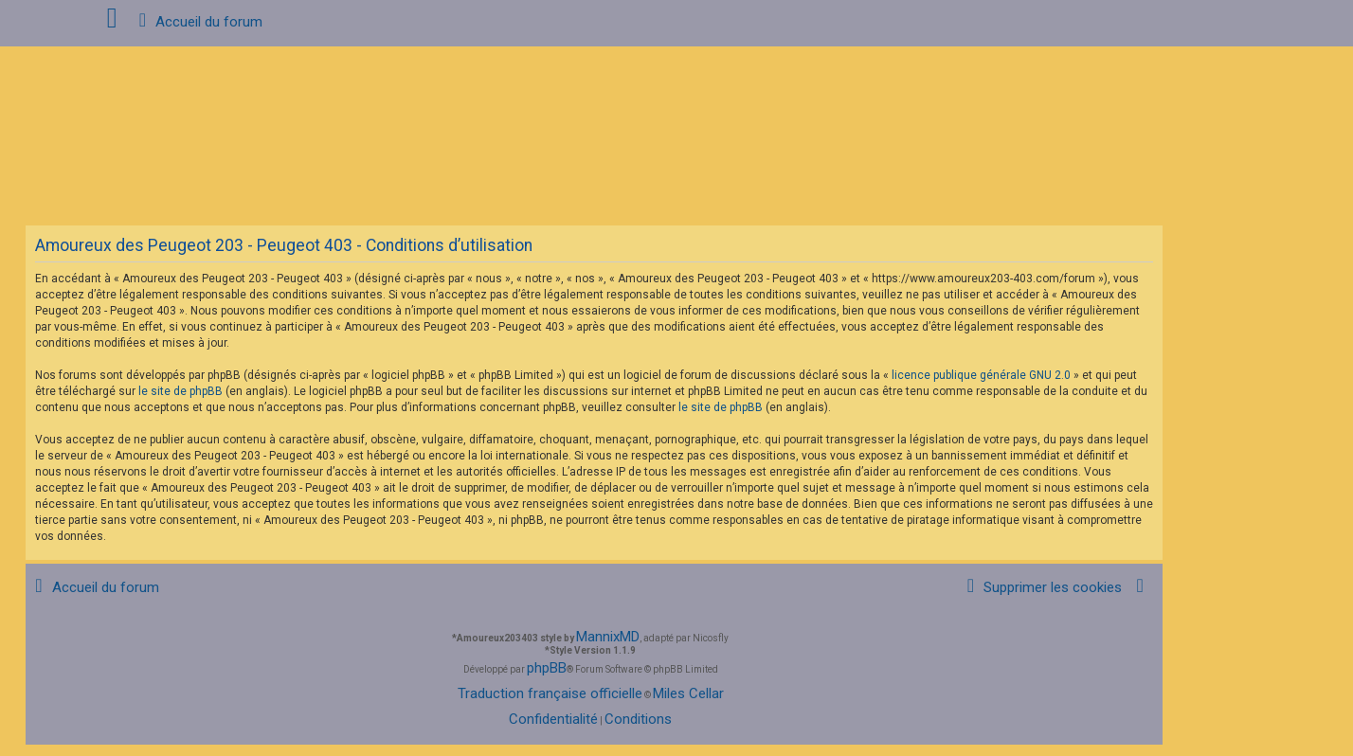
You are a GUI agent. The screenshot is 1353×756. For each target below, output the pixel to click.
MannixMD (608, 636)
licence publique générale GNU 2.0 (981, 375)
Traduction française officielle (550, 693)
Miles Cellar (688, 693)
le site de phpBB (180, 391)
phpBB (547, 667)
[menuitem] (1041, 587)
